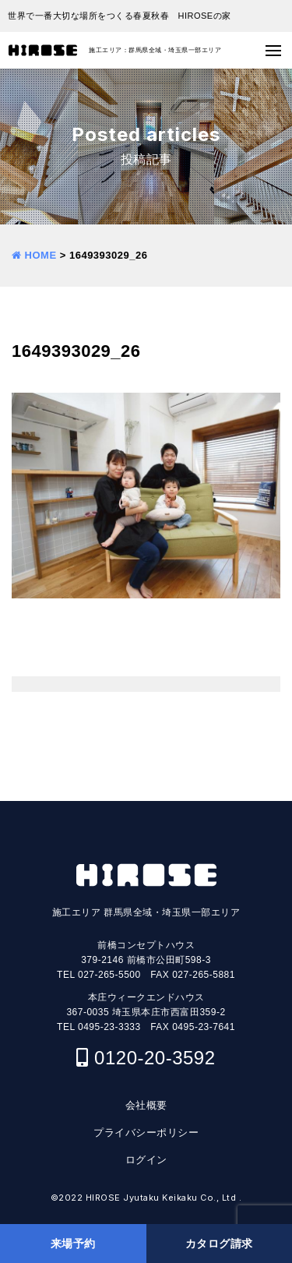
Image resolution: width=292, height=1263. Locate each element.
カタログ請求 (219, 1243)
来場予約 (73, 1243)
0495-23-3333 (109, 1026)
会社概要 (146, 1105)
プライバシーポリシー (146, 1132)
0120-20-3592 (154, 1057)
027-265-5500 (109, 974)
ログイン (146, 1160)
